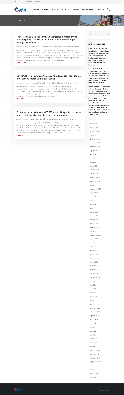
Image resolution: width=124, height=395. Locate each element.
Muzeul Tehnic (88, 9)
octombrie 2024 (95, 185)
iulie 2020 (93, 366)
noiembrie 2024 (95, 181)
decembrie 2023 (95, 223)
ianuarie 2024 (94, 220)
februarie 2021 (94, 343)
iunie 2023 (93, 247)
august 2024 (94, 193)
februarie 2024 (94, 216)
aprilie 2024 (93, 208)
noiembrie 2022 (95, 270)
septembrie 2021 (95, 316)
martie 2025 (94, 166)
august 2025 (94, 154)
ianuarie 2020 (94, 377)
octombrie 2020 (95, 358)
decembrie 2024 (95, 177)
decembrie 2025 (95, 139)
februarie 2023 (94, 258)
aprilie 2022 (93, 293)
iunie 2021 (93, 327)
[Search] (107, 33)
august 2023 (94, 239)
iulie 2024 (93, 197)
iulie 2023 (93, 243)
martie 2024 (94, 212)
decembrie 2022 (95, 266)
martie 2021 (94, 339)
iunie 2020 (93, 369)
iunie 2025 (93, 162)
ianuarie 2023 (94, 262)
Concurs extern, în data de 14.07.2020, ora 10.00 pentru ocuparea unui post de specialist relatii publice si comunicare (48, 113)
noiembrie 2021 (95, 308)
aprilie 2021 (93, 335)
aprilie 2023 (93, 250)
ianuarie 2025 (94, 174)
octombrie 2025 (95, 147)
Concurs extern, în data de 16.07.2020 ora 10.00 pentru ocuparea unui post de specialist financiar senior (48, 77)
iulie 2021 (93, 323)
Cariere (45, 9)
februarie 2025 (94, 170)
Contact (16, 2)
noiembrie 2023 (95, 227)
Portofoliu (66, 9)
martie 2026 (94, 127)
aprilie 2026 (93, 124)
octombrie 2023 (95, 231)
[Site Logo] (20, 9)
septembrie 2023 (95, 235)
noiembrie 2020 (95, 354)
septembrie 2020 (95, 362)
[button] (108, 9)
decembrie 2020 (95, 350)
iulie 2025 (93, 158)
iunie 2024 (93, 200)
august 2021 (94, 320)
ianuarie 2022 (94, 300)
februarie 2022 (94, 296)
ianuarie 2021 (94, 346)
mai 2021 (93, 331)
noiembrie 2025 (95, 143)
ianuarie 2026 (94, 135)
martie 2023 (94, 254)
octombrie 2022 (95, 273)
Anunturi (55, 9)
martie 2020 (94, 373)
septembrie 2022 (95, 277)
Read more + (21, 62)
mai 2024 (93, 204)
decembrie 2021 (95, 304)
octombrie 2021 (95, 312)
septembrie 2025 (95, 151)
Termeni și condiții (105, 390)
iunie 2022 (93, 285)
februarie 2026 (94, 131)
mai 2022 (93, 289)
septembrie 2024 (95, 189)
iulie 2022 (93, 281)
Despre (36, 9)
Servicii (76, 9)
